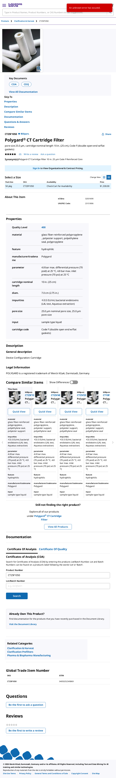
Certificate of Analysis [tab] (22, 549)
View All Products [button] (58, 526)
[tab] (7, 21)
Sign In (36, 168)
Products (5, 21)
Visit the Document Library (23, 624)
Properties (10, 101)
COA (14, 84)
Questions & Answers (17, 122)
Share (106, 134)
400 (43, 227)
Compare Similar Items (18, 111)
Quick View (19, 411)
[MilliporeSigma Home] (15, 5)
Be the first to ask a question (26, 704)
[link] (9, 773)
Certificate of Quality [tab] (53, 549)
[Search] (110, 12)
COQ (26, 84)
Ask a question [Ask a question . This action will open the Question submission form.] (48, 154)
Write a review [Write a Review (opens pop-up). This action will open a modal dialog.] (31, 154)
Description (11, 106)
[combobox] (58, 12)
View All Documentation (23, 91)
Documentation (13, 116)
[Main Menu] (4, 5)
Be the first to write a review (27, 731)
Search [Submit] (17, 596)
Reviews (9, 127)
